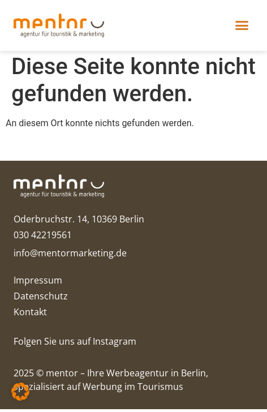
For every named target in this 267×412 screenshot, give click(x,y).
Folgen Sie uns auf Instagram (75, 344)
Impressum (38, 283)
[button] (242, 25)
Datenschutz (41, 299)
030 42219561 (43, 237)
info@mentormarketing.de (70, 256)
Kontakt (30, 314)
